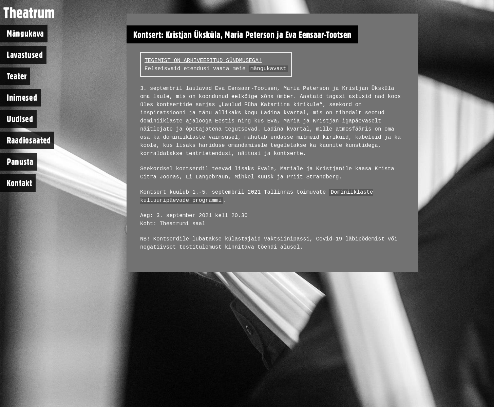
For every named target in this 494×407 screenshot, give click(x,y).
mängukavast (268, 69)
